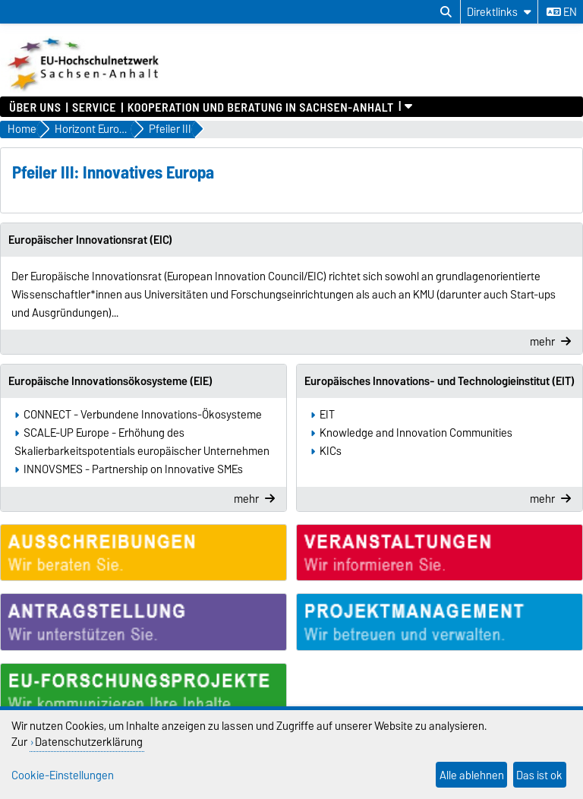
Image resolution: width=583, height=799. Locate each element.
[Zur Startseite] (84, 89)
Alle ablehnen (472, 775)
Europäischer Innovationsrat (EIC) (90, 240)
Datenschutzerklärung (89, 741)
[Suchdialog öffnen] (446, 12)
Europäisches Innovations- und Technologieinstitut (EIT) (439, 381)
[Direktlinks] (499, 12)
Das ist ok (539, 775)
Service (94, 106)
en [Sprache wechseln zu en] (562, 12)
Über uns (35, 106)
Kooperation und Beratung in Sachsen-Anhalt (261, 106)
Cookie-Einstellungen (62, 775)
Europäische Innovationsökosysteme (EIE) (110, 381)
